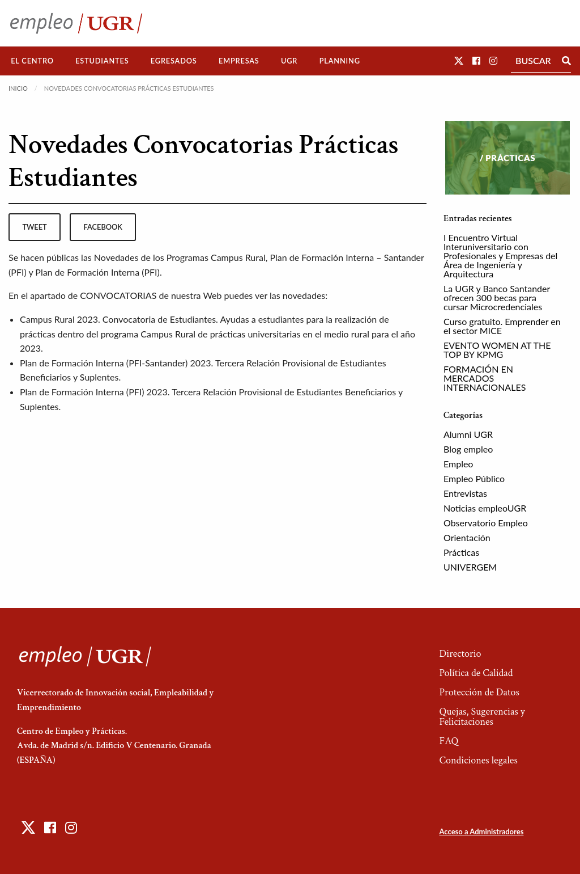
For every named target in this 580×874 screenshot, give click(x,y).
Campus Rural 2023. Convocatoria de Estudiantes (118, 319)
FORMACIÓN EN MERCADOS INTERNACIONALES (484, 378)
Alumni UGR (468, 434)
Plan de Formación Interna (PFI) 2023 (94, 391)
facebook (103, 226)
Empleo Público (474, 478)
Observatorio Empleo (485, 522)
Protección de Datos (479, 692)
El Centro (32, 60)
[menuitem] (32, 61)
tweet (34, 226)
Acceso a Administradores (481, 831)
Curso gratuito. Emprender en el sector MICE (502, 326)
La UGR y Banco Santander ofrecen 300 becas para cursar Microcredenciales (496, 297)
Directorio (460, 653)
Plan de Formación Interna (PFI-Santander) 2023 (115, 362)
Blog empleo (468, 449)
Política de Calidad (476, 672)
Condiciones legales (478, 760)
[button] (459, 60)
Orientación (467, 537)
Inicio (18, 88)
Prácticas (461, 552)
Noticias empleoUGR (484, 508)
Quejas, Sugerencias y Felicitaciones (481, 716)
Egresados (174, 60)
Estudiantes (102, 60)
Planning (339, 60)
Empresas (239, 60)
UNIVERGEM (470, 566)
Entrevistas (465, 493)
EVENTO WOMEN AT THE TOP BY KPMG (497, 350)
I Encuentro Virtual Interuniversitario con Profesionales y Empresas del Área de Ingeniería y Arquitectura (500, 255)
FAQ (448, 741)
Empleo (458, 463)
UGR (289, 60)
